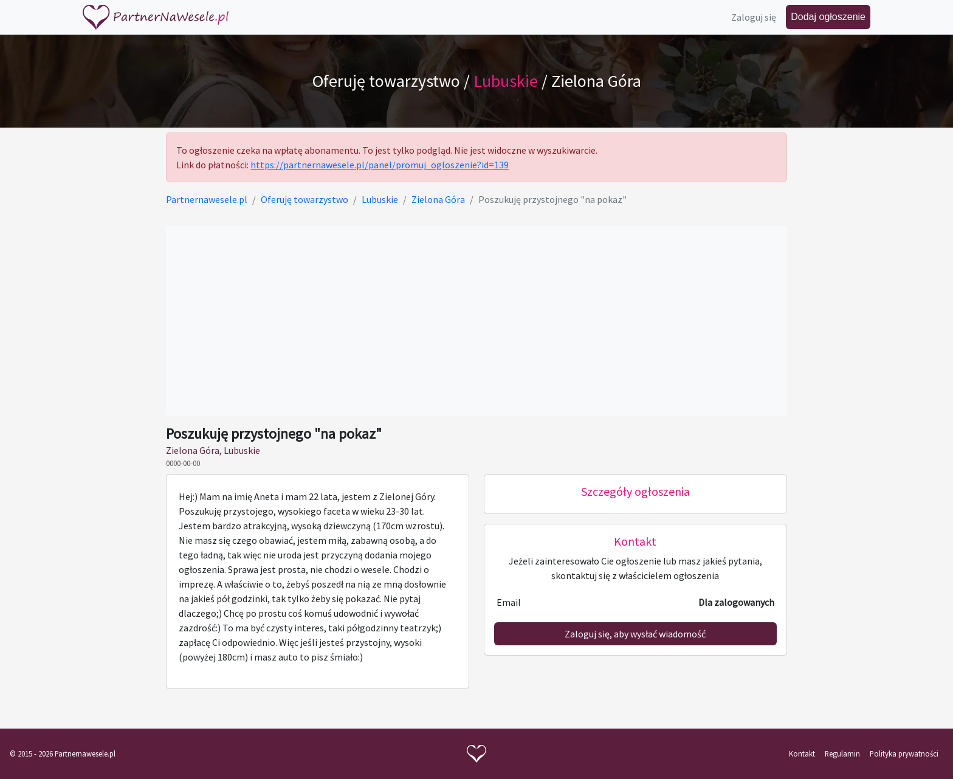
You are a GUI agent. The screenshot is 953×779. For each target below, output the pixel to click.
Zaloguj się (753, 17)
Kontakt (802, 753)
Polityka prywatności (904, 753)
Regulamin (842, 753)
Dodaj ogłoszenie (828, 17)
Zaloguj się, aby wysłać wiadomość (635, 634)
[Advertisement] (476, 321)
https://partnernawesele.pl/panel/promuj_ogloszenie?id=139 (379, 165)
